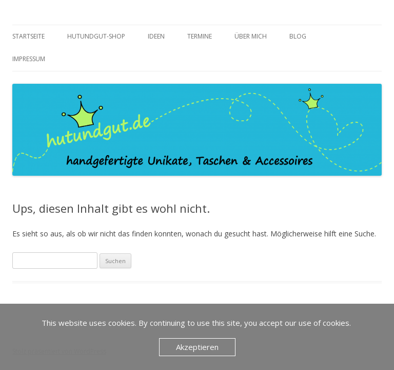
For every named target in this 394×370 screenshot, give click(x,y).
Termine (199, 36)
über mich (250, 36)
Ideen (156, 36)
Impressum (28, 58)
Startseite (28, 36)
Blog (297, 36)
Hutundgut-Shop (96, 36)
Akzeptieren (197, 347)
